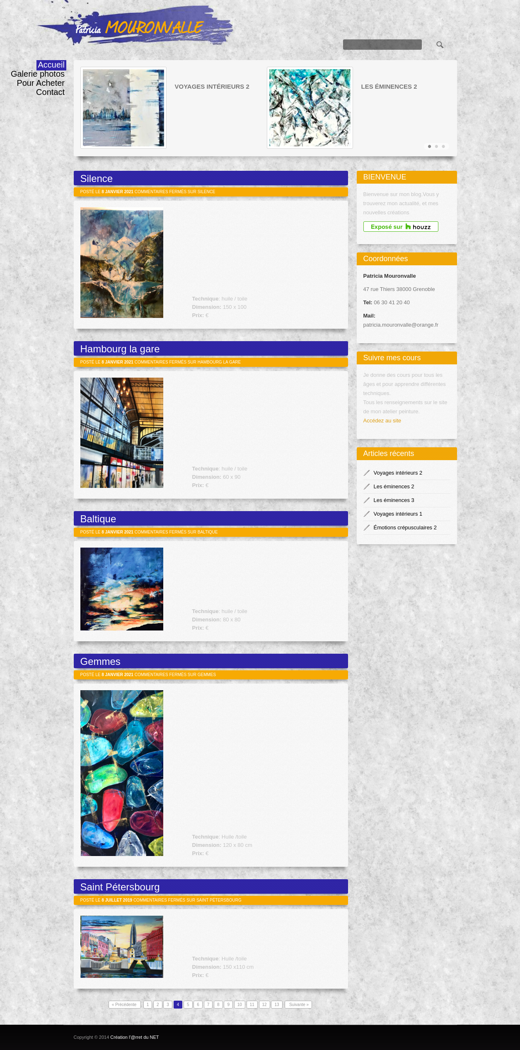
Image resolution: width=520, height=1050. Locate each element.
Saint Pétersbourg (120, 886)
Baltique (98, 518)
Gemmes (100, 661)
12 (264, 1004)
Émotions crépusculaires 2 (405, 527)
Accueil (51, 64)
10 (239, 1004)
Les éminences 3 (394, 500)
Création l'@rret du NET (134, 1037)
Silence (96, 178)
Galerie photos (38, 73)
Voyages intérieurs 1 (398, 514)
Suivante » (298, 1004)
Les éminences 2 (389, 86)
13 (276, 1004)
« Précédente (125, 1004)
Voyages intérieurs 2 (212, 86)
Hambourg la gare (120, 348)
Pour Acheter (41, 82)
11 (252, 1004)
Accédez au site (382, 420)
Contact (50, 92)
